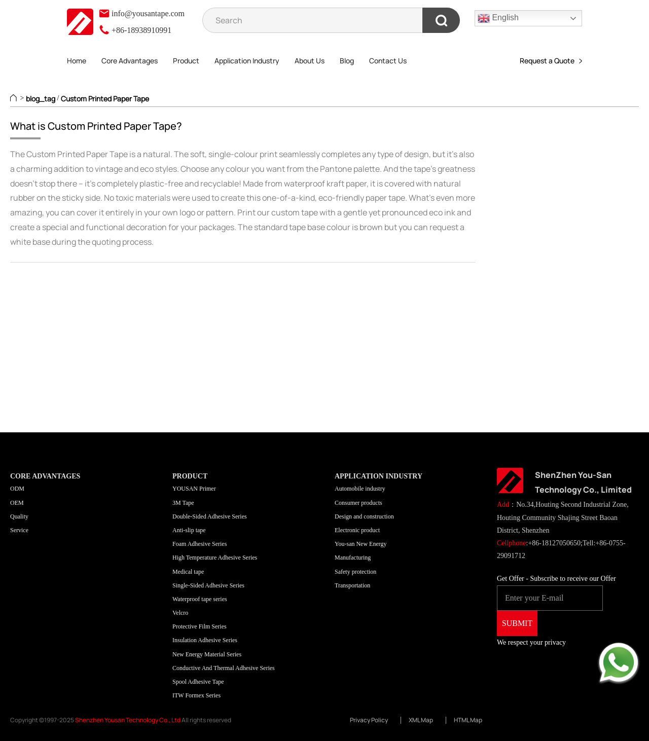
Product (186, 60)
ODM (17, 488)
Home (76, 60)
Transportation (352, 585)
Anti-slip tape (189, 530)
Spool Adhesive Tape (198, 681)
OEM (17, 502)
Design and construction (364, 516)
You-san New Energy (361, 543)
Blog (347, 60)
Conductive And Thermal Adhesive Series (223, 668)
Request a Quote (551, 60)
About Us (309, 60)
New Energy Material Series (206, 654)
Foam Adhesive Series (199, 543)
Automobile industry (360, 488)
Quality (19, 516)
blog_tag (40, 98)
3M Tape (183, 502)
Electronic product (357, 530)
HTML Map (468, 720)
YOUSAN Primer (194, 488)
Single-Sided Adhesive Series (208, 585)
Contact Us (388, 60)
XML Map (421, 720)
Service (19, 530)
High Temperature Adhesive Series (214, 557)
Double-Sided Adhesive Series (209, 516)
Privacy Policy (369, 720)
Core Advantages (129, 60)
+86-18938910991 (134, 30)
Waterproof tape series (199, 599)
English (498, 18)
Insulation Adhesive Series (204, 640)
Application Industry (246, 60)
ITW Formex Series (196, 695)
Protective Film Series (199, 626)
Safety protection (355, 571)
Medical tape (188, 571)
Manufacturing (353, 557)
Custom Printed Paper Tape (105, 98)
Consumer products (358, 502)
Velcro (180, 612)
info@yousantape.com (141, 13)
